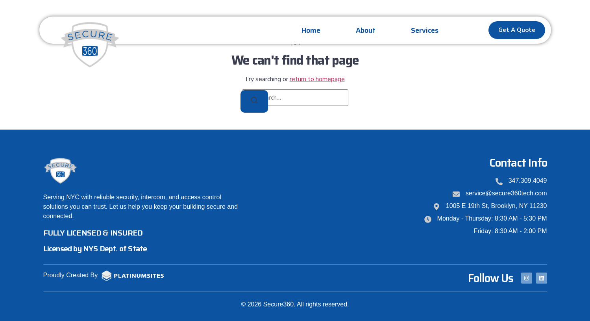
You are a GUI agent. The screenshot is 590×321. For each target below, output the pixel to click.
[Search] (254, 101)
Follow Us (490, 278)
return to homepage (317, 79)
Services (424, 30)
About (365, 30)
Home (310, 30)
